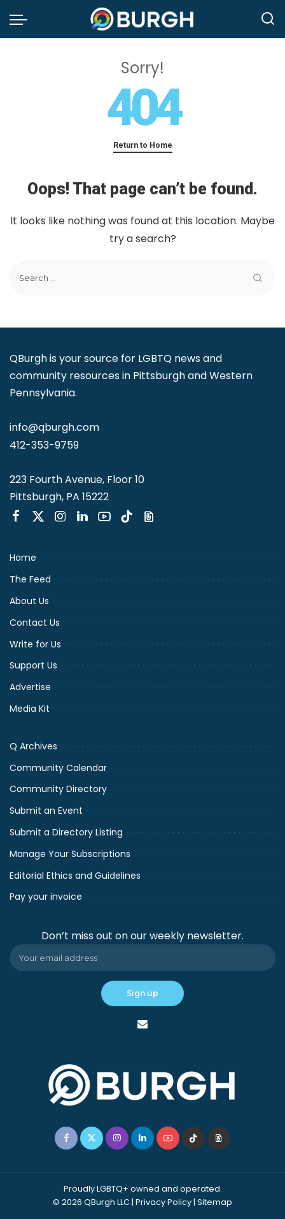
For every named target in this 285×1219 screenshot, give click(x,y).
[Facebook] (16, 516)
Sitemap (214, 1202)
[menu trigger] (22, 19)
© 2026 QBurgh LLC (91, 1202)
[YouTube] (104, 516)
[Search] (267, 19)
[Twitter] (38, 516)
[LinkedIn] (82, 516)
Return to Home (142, 145)
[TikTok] (126, 516)
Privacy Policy (163, 1202)
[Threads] (148, 516)
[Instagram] (60, 516)
